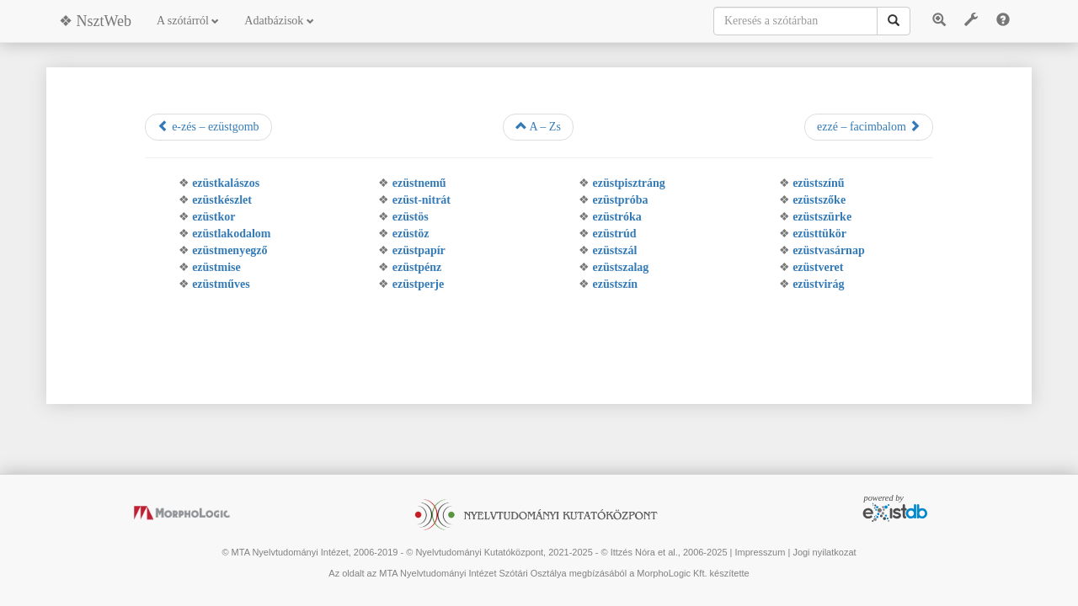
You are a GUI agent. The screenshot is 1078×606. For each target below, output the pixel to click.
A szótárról (188, 20)
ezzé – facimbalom (869, 126)
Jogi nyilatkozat (824, 552)
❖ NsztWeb (95, 21)
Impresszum (759, 552)
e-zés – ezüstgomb (208, 126)
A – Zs (538, 126)
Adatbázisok (278, 20)
